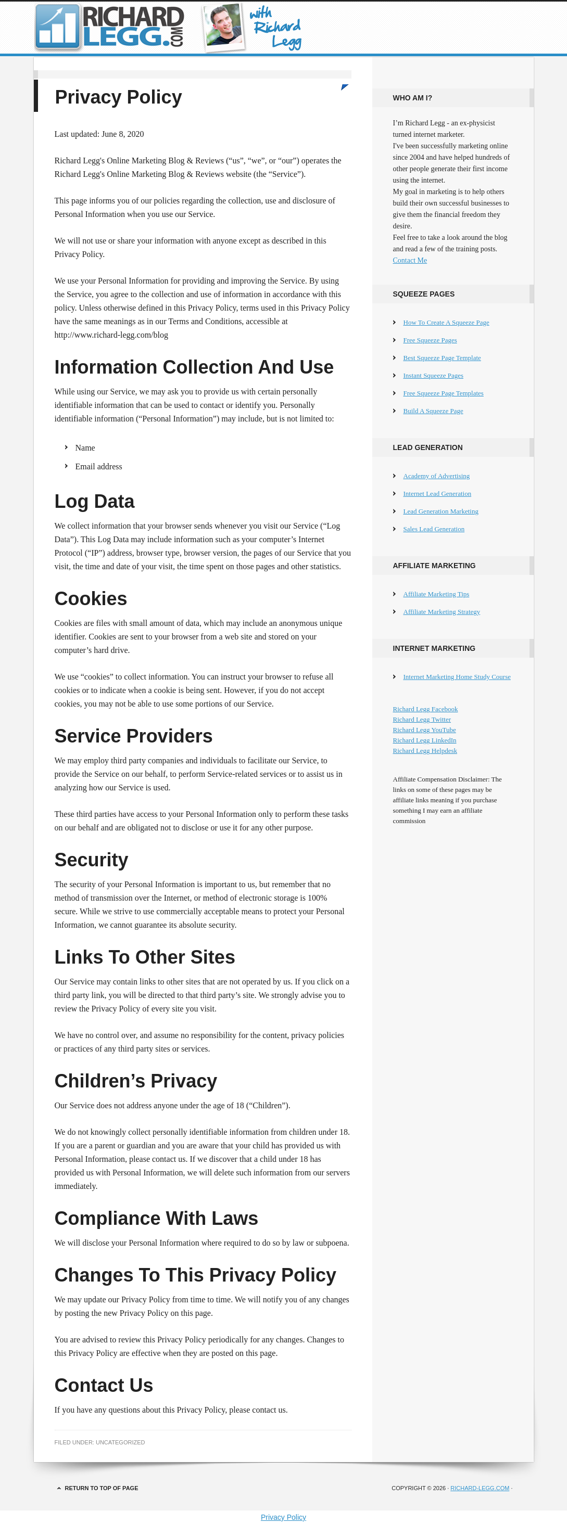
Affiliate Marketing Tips (437, 594)
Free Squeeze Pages (430, 340)
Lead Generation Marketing (441, 511)
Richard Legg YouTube (424, 730)
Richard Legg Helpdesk (425, 750)
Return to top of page (101, 1488)
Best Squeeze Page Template (442, 358)
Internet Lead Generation (438, 493)
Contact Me (410, 260)
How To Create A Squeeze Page (446, 322)
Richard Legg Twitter (422, 719)
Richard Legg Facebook (425, 709)
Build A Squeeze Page (433, 411)
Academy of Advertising (437, 476)
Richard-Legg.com (479, 1488)
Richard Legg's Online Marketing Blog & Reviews (284, 28)
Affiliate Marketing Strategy (442, 612)
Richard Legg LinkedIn (425, 740)
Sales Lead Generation (434, 529)
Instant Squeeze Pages (434, 375)
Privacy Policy (283, 1517)
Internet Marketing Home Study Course (457, 677)
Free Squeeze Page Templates (444, 393)
